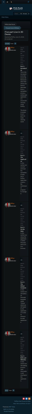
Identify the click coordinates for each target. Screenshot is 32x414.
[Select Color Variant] (28, 2)
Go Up (6, 390)
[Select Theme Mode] (11, 2)
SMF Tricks (12, 407)
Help (14, 403)
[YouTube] (24, 399)
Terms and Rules (21, 403)
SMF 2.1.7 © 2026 (8, 409)
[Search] (21, 13)
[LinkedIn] (26, 399)
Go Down (7, 43)
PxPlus (11, 47)
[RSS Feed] (29, 399)
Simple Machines (9, 411)
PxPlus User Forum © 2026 (22, 401)
